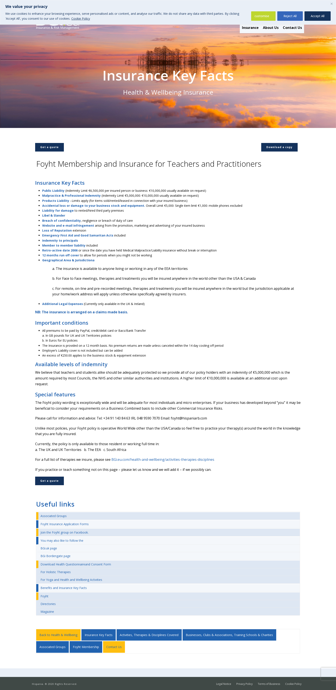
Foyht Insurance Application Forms (64, 524)
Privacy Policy (244, 684)
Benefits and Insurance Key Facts (63, 588)
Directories (48, 604)
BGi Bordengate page (55, 556)
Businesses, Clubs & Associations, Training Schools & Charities (229, 635)
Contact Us (292, 27)
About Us (271, 27)
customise (262, 16)
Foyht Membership (86, 647)
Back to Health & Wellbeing (58, 635)
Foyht (44, 596)
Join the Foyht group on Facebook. (64, 532)
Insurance (250, 27)
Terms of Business (269, 684)
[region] (168, 12)
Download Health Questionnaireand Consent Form (75, 564)
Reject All (290, 16)
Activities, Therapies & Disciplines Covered (149, 635)
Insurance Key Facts (98, 635)
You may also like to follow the (61, 540)
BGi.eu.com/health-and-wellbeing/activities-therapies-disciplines (162, 459)
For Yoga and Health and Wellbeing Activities (71, 580)
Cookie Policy (80, 18)
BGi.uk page (48, 548)
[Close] (331, 3)
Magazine (47, 612)
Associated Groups (53, 516)
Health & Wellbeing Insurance (168, 92)
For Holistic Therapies (55, 572)
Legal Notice (223, 684)
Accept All (317, 16)
